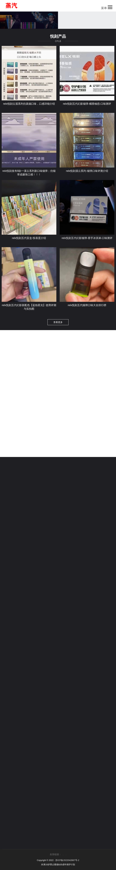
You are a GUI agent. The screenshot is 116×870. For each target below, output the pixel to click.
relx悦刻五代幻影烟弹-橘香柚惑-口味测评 (87, 106)
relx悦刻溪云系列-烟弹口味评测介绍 (87, 174)
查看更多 (58, 325)
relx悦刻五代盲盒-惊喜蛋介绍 (29, 241)
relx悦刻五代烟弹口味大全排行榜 (87, 308)
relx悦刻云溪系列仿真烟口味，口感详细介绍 (29, 106)
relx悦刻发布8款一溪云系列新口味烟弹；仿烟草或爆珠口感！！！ (29, 176)
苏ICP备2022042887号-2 (67, 860)
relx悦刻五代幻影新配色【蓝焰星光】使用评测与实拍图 (29, 310)
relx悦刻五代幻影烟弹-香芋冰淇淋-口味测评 (87, 241)
